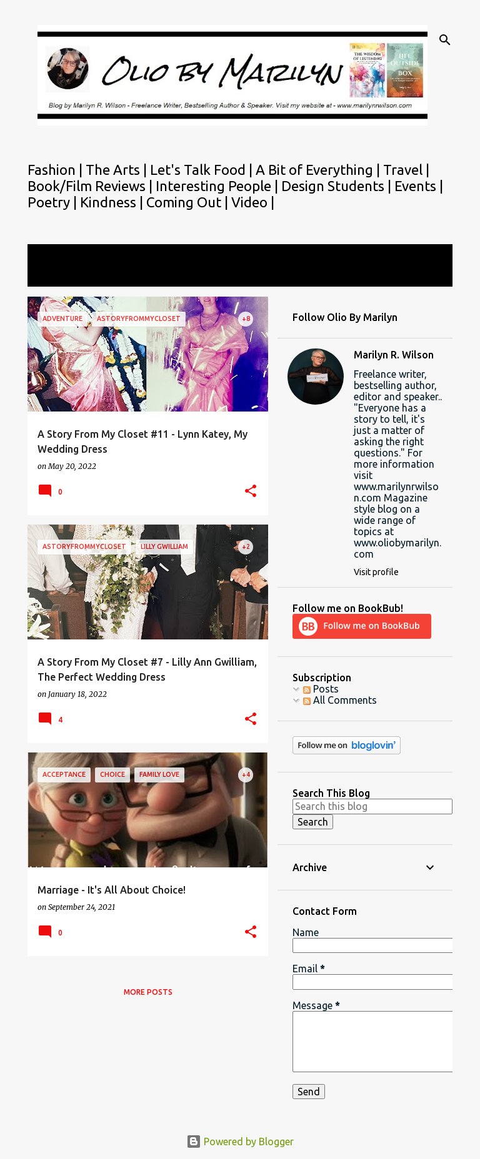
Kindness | (113, 202)
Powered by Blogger (240, 1141)
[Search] (445, 40)
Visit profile (376, 572)
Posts (321, 688)
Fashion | (57, 169)
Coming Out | (188, 202)
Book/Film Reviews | (92, 186)
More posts (148, 992)
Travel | (406, 169)
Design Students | (337, 186)
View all (54, 275)
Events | (418, 186)
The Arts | (118, 169)
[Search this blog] (372, 806)
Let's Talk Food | (203, 169)
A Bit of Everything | (319, 169)
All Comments (340, 700)
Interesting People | (218, 186)
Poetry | (54, 202)
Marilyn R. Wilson (394, 354)
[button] (250, 491)
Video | (252, 202)
